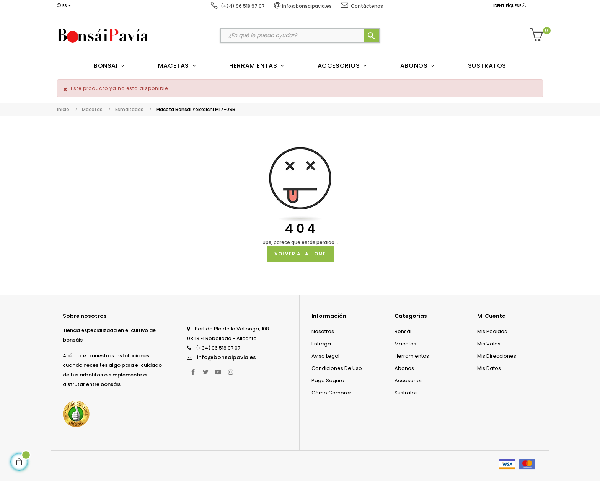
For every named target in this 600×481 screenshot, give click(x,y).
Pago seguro (327, 380)
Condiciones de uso (336, 368)
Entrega (321, 343)
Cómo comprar (331, 392)
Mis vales (489, 343)
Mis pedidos (492, 331)
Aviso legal (325, 356)
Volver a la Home (300, 253)
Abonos (404, 368)
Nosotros (322, 331)
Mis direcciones (496, 356)
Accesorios (409, 380)
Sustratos (406, 392)
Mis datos (489, 368)
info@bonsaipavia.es (226, 357)
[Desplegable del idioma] (64, 5)
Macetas (405, 343)
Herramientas (412, 356)
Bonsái (403, 331)
